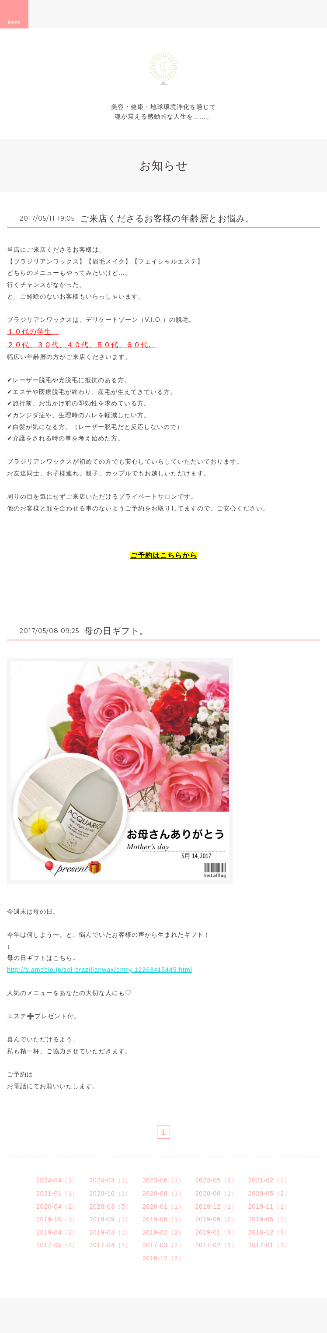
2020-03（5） (110, 1206)
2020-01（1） (163, 1206)
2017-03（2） (163, 1245)
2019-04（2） (57, 1232)
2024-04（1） (57, 1180)
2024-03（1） (110, 1180)
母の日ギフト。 (116, 631)
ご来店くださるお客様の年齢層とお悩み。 (167, 218)
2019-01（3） (216, 1232)
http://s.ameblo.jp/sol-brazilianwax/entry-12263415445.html (99, 969)
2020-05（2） (269, 1193)
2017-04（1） (110, 1245)
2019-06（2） (216, 1219)
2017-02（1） (216, 1245)
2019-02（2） (163, 1232)
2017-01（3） (269, 1245)
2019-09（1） (110, 1219)
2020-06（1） (216, 1193)
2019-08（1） (163, 1219)
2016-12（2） (163, 1258)
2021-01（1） (57, 1193)
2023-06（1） (163, 1180)
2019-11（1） (269, 1206)
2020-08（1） (163, 1193)
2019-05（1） (269, 1219)
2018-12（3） (269, 1232)
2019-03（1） (110, 1232)
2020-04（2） (57, 1206)
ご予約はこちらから (163, 555)
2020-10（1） (110, 1193)
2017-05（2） (57, 1245)
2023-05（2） (216, 1180)
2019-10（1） (57, 1219)
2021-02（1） (269, 1180)
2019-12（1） (216, 1206)
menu (14, 14)
